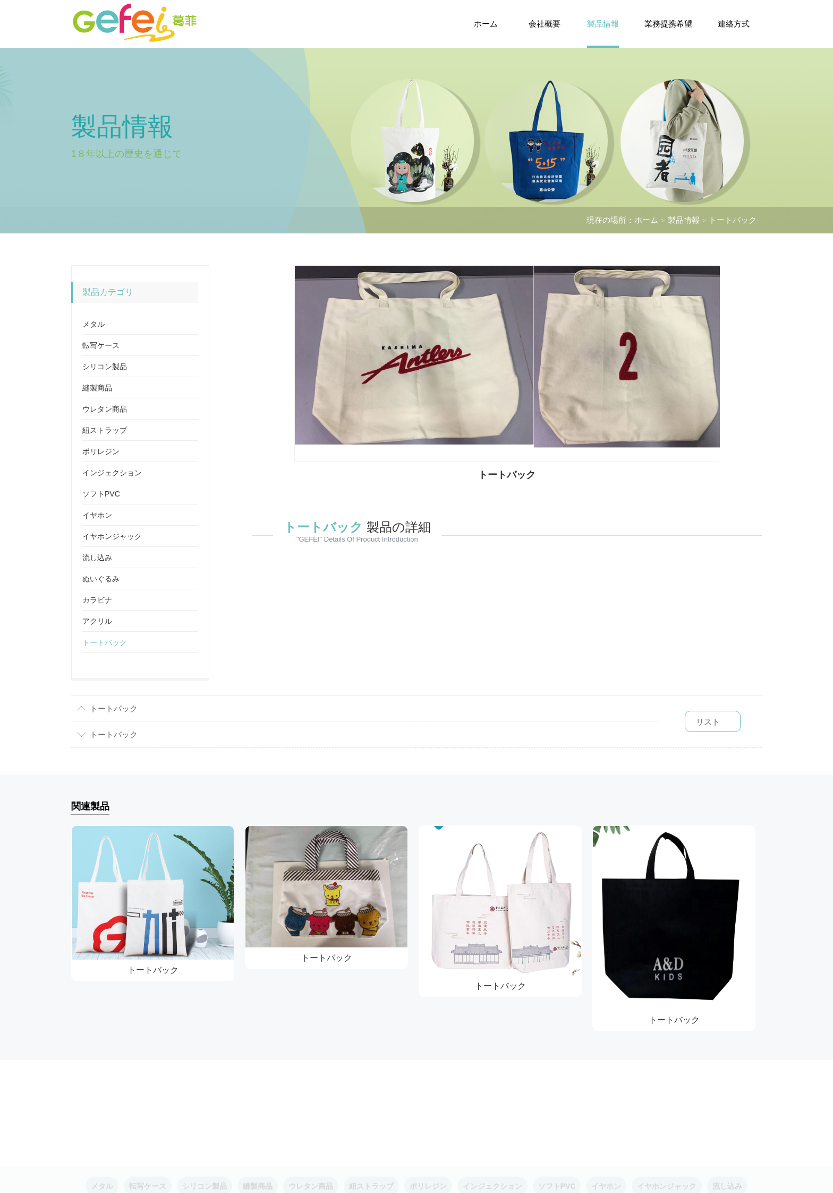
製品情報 (603, 23)
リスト (708, 721)
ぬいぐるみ (101, 578)
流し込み (97, 557)
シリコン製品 (104, 366)
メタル (93, 324)
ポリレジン (101, 451)
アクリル (97, 621)
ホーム (486, 23)
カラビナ (97, 600)
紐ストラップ (104, 430)
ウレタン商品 (104, 409)
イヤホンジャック (112, 536)
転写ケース (101, 345)
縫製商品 (97, 388)
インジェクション (112, 472)
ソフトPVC (101, 494)
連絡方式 (734, 23)
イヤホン (97, 515)
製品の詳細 (357, 527)
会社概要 (544, 23)
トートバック (732, 219)
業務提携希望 (668, 23)
